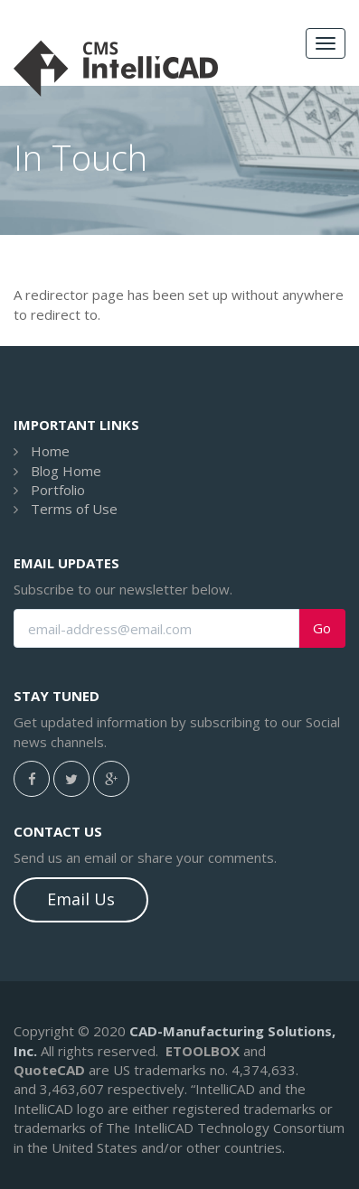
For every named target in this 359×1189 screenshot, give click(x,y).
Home (50, 451)
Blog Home (66, 471)
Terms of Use (74, 509)
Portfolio (58, 490)
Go (322, 628)
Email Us (81, 899)
